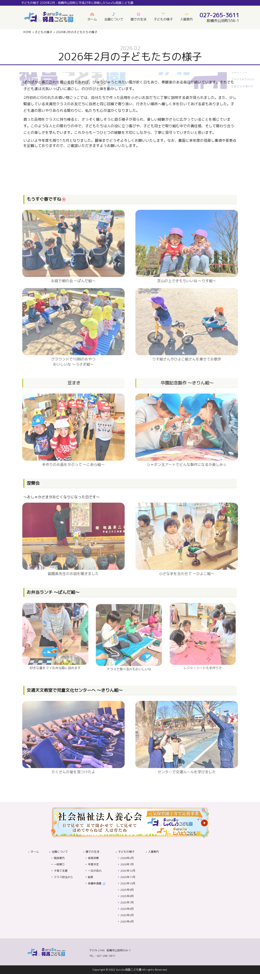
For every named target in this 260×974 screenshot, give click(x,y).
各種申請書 (96, 883)
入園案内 (153, 852)
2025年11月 (127, 877)
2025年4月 (127, 921)
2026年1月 (127, 864)
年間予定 (93, 864)
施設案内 (59, 858)
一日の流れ (95, 871)
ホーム (35, 852)
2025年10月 (127, 883)
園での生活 (92, 852)
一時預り (59, 864)
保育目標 (93, 858)
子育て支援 (60, 871)
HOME (27, 32)
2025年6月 (127, 909)
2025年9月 (127, 890)
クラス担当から (63, 877)
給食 (90, 877)
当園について (60, 852)
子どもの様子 (43, 32)
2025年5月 (127, 915)
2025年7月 (127, 902)
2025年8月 (127, 896)
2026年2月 (127, 858)
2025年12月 (127, 871)
